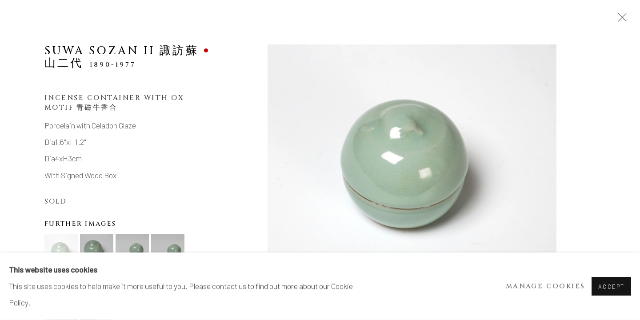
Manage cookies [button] (545, 286)
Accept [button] (611, 286)
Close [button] (620, 20)
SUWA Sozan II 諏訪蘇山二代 (121, 57)
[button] (61, 251)
